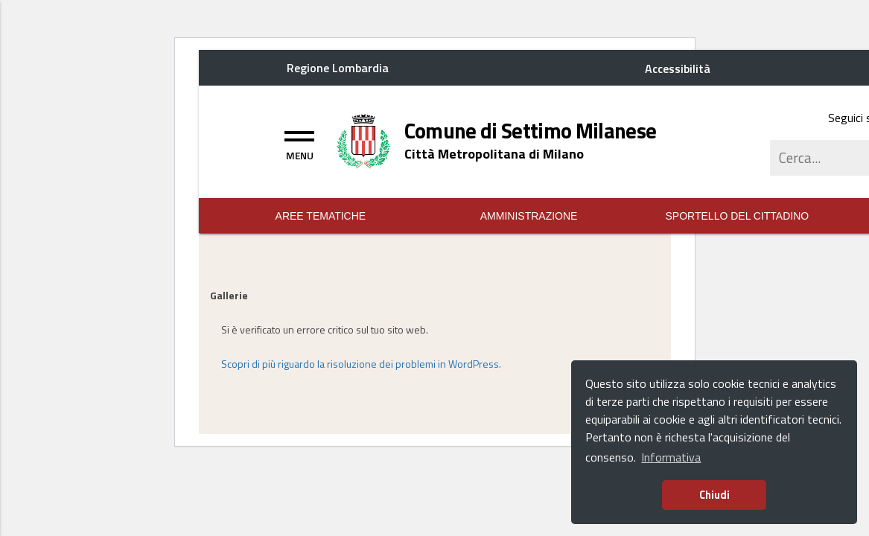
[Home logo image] (363, 140)
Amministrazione (529, 216)
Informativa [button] (671, 457)
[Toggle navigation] (299, 144)
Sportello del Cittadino (737, 216)
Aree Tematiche (321, 216)
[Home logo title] (530, 131)
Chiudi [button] (714, 495)
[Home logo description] (494, 154)
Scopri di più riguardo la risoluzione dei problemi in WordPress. (361, 363)
